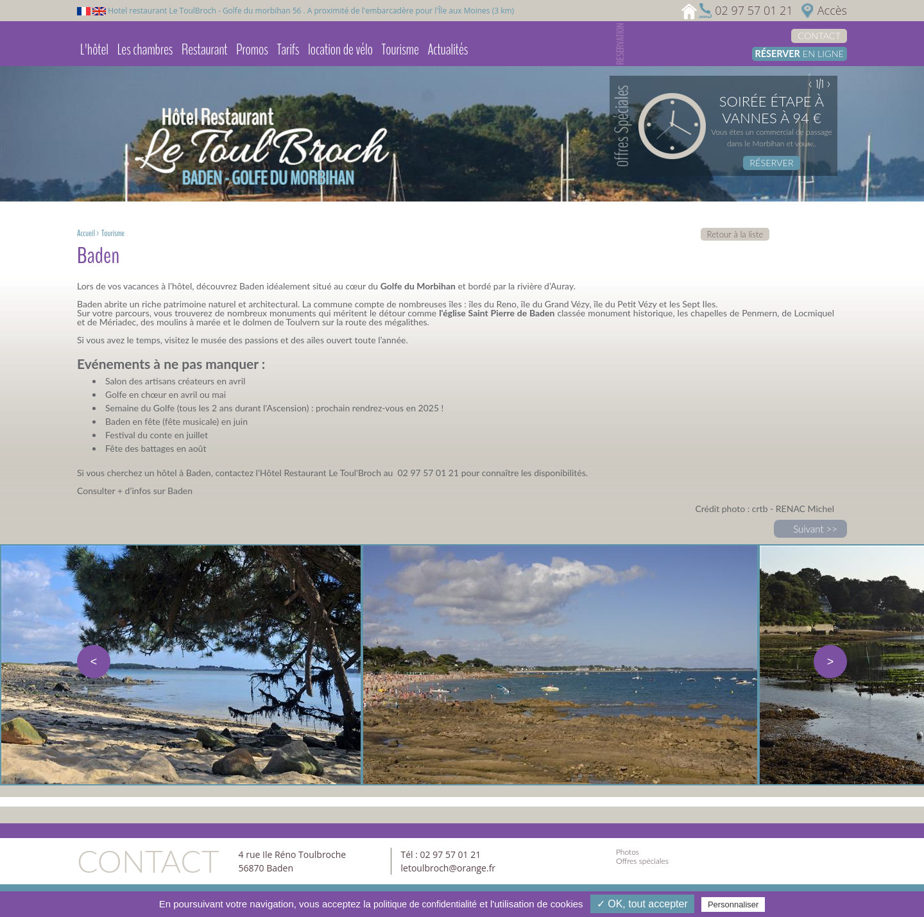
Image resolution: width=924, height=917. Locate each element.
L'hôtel (94, 49)
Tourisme (400, 49)
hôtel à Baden (183, 472)
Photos (627, 852)
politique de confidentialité (425, 904)
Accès (832, 10)
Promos (252, 49)
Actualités (447, 49)
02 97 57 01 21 (753, 10)
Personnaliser (733, 904)
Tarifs (288, 49)
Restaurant (205, 49)
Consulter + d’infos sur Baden (135, 490)
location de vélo (340, 49)
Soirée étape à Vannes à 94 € (771, 109)
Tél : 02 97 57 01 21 (441, 854)
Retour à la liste (735, 234)
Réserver (771, 162)
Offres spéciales (642, 861)
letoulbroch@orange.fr (448, 868)
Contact (819, 35)
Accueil (86, 233)
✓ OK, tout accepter (642, 903)
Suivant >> (815, 529)
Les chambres (145, 49)
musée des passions (239, 339)
